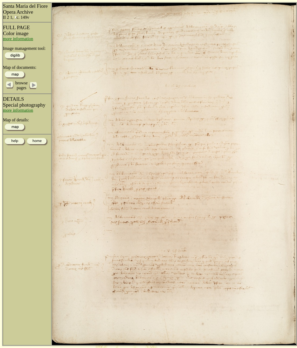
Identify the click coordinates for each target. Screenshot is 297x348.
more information (18, 38)
